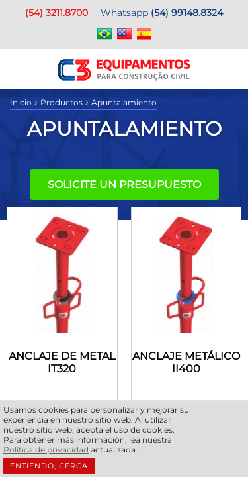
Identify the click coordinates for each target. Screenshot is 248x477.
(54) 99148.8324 (187, 13)
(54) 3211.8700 (56, 13)
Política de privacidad (46, 449)
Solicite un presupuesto (124, 184)
